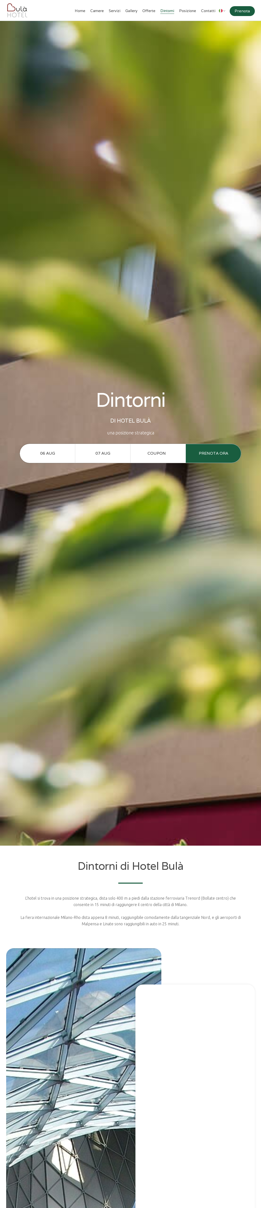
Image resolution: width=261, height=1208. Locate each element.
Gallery (131, 10)
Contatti (208, 10)
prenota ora (213, 453)
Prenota (242, 11)
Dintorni (167, 10)
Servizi (114, 10)
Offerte (148, 10)
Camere (97, 10)
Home (80, 10)
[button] (222, 9)
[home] (17, 10)
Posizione (187, 10)
